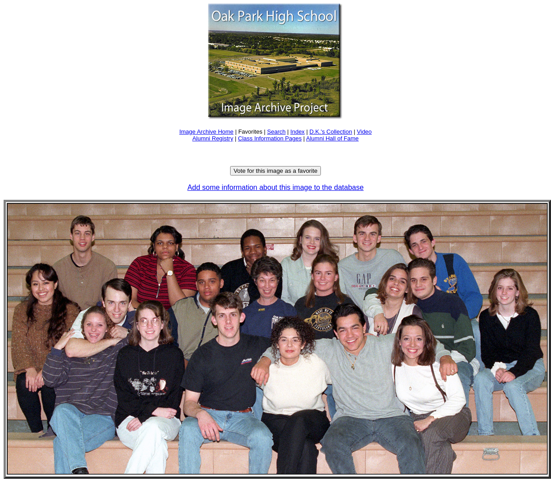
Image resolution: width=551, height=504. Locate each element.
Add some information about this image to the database (275, 187)
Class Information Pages (270, 138)
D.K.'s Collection (330, 131)
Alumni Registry (212, 138)
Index (297, 131)
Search (276, 131)
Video (364, 131)
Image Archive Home (206, 131)
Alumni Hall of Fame (332, 138)
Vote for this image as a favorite (276, 170)
